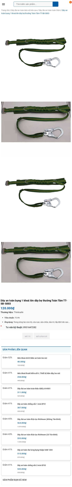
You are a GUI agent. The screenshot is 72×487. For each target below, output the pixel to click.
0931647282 (29, 327)
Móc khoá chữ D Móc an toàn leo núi (32, 358)
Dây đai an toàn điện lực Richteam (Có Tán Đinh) (37, 435)
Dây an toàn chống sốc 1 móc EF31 (31, 404)
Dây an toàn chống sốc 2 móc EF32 (31, 465)
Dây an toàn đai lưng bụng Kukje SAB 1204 (35, 450)
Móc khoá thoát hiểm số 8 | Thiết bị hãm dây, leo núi (38, 373)
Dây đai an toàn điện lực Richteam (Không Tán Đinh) (39, 419)
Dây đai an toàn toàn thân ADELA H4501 (34, 389)
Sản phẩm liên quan (15, 349)
